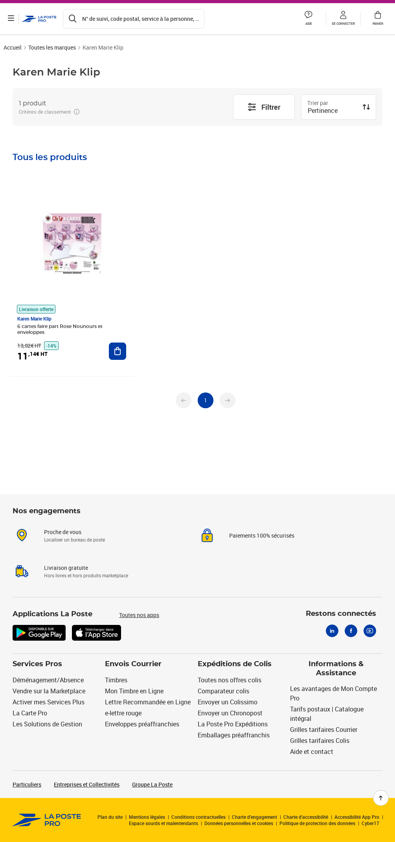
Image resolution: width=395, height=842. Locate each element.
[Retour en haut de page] (381, 798)
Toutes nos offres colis (229, 680)
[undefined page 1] (205, 400)
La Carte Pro (30, 713)
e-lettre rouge (123, 713)
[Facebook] (351, 631)
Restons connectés (341, 613)
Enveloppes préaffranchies (142, 724)
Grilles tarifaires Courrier (323, 729)
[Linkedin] (332, 631)
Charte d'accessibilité (305, 817)
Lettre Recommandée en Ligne (148, 702)
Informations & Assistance (336, 669)
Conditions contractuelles (198, 817)
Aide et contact (311, 751)
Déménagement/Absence (48, 680)
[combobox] (332, 111)
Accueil (13, 47)
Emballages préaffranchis (234, 735)
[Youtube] (370, 631)
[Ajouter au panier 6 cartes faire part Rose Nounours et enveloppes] (117, 351)
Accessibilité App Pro (356, 817)
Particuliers (27, 784)
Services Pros (37, 664)
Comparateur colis (223, 691)
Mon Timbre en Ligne (134, 691)
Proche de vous (62, 532)
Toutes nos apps (139, 615)
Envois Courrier (133, 664)
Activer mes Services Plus (49, 702)
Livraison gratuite (66, 567)
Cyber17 (370, 823)
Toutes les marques (52, 47)
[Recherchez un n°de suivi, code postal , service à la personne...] (133, 19)
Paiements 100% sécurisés (261, 535)
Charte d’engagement (254, 817)
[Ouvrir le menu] (11, 19)
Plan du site (110, 817)
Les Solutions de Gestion (47, 724)
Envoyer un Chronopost (230, 713)
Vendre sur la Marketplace (49, 691)
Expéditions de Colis (235, 664)
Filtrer (263, 107)
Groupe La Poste (152, 784)
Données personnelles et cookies (238, 823)
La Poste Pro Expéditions (233, 724)
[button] (308, 19)
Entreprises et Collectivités (86, 784)
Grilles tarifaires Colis (319, 740)
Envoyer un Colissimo (227, 702)
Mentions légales (147, 817)
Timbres (116, 680)
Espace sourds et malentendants (163, 823)
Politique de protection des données (317, 823)
